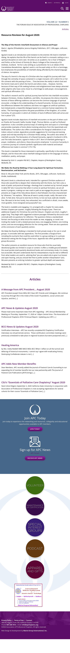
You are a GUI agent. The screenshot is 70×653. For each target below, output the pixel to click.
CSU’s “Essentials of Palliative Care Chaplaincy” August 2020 (33, 382)
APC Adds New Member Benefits (18, 363)
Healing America (10, 345)
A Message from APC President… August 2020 (25, 289)
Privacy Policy (6, 620)
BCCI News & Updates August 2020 (19, 326)
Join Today (35, 429)
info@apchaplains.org (30, 625)
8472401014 (11, 625)
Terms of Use (19, 620)
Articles (65, 29)
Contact (29, 620)
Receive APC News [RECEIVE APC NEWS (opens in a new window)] (35, 458)
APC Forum (35, 453)
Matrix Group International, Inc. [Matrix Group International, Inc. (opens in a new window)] (35, 631)
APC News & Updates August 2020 (19, 308)
